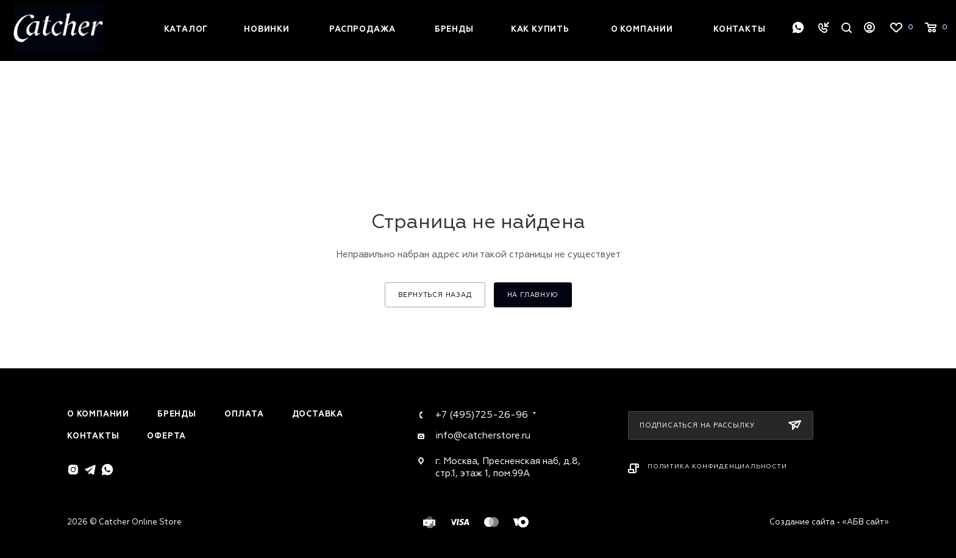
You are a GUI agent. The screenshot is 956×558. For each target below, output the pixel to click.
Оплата (244, 414)
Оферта (166, 436)
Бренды (176, 414)
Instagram (73, 469)
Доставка (317, 414)
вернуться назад (435, 295)
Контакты (93, 436)
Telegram (90, 469)
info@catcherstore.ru (482, 436)
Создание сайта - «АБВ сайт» (829, 522)
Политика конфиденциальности (717, 466)
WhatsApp (798, 27)
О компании (98, 414)
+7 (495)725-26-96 (481, 415)
